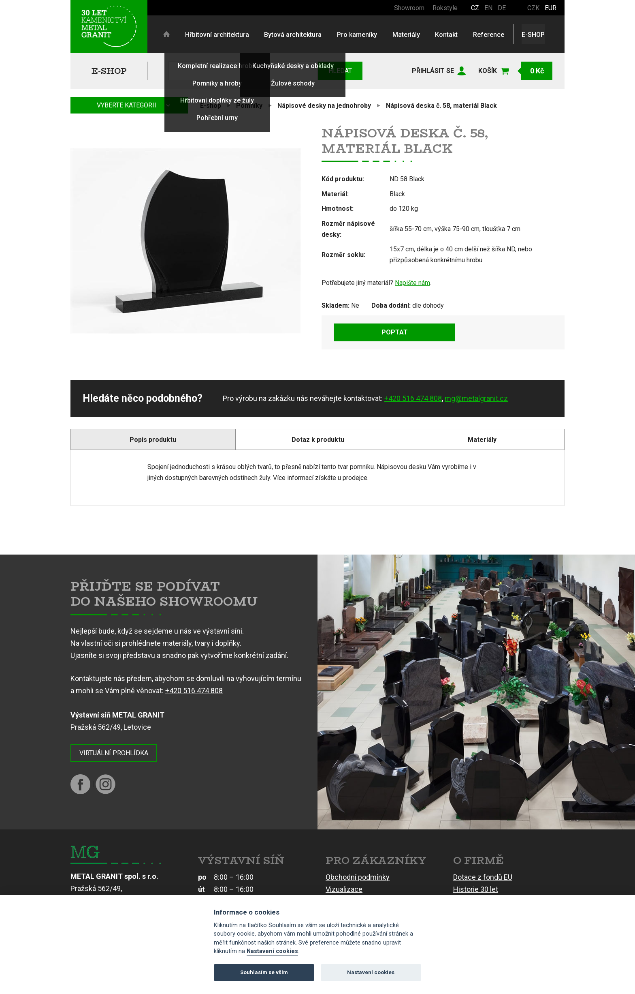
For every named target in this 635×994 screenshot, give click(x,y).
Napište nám (412, 283)
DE (502, 8)
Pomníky (249, 105)
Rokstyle (445, 8)
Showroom (409, 8)
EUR (550, 8)
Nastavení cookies (272, 951)
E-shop (109, 70)
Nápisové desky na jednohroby (324, 105)
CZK (533, 8)
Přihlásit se (433, 71)
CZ (475, 8)
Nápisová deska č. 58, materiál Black (441, 105)
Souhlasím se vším (264, 972)
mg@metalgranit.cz (476, 398)
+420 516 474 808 (413, 398)
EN (488, 8)
